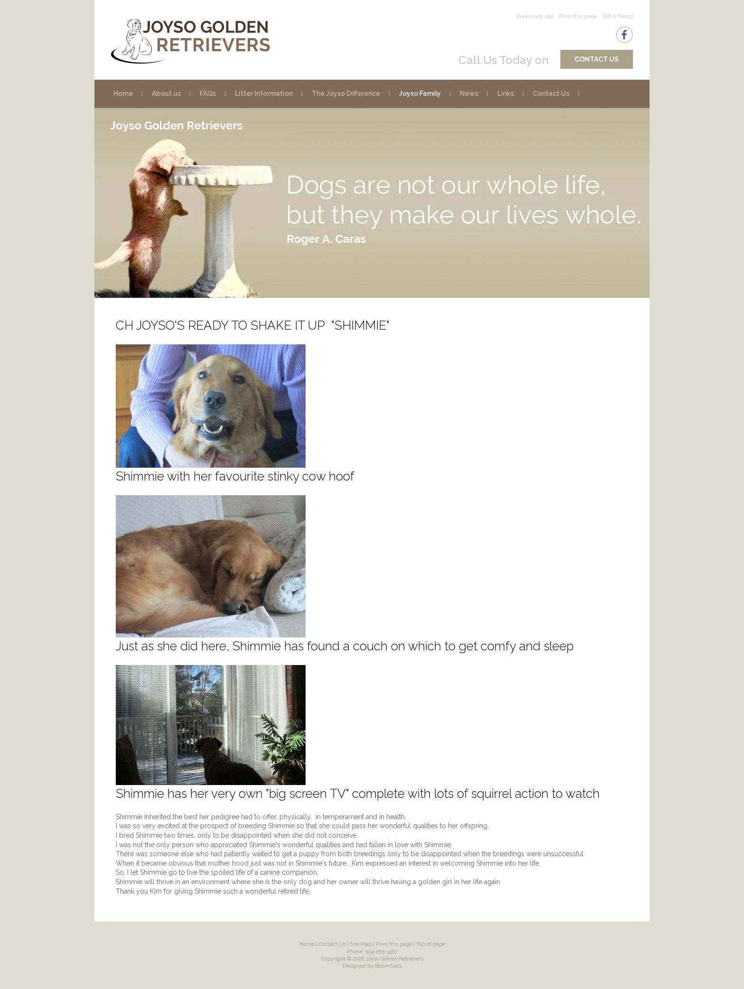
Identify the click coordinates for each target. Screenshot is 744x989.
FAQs (208, 93)
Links (505, 93)
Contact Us (597, 59)
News (469, 93)
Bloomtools (388, 966)
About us (166, 93)
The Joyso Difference (346, 93)
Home (123, 93)
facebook (624, 34)
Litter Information (264, 93)
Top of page (430, 944)
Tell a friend (617, 16)
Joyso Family (420, 93)
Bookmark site (535, 16)
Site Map (361, 944)
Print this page (578, 16)
